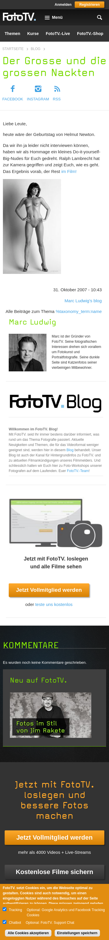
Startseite (13, 49)
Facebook (12, 99)
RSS (57, 99)
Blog (35, 49)
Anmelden (63, 5)
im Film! (69, 171)
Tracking (15, 910)
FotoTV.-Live (58, 33)
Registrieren (89, 5)
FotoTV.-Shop (90, 33)
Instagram (38, 99)
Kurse (33, 33)
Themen (12, 33)
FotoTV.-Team (78, 471)
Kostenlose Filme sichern (54, 872)
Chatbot (15, 923)
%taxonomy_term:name (79, 311)
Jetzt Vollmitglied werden (49, 590)
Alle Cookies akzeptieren (28, 933)
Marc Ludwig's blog (83, 300)
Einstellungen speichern (77, 933)
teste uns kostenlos (53, 604)
